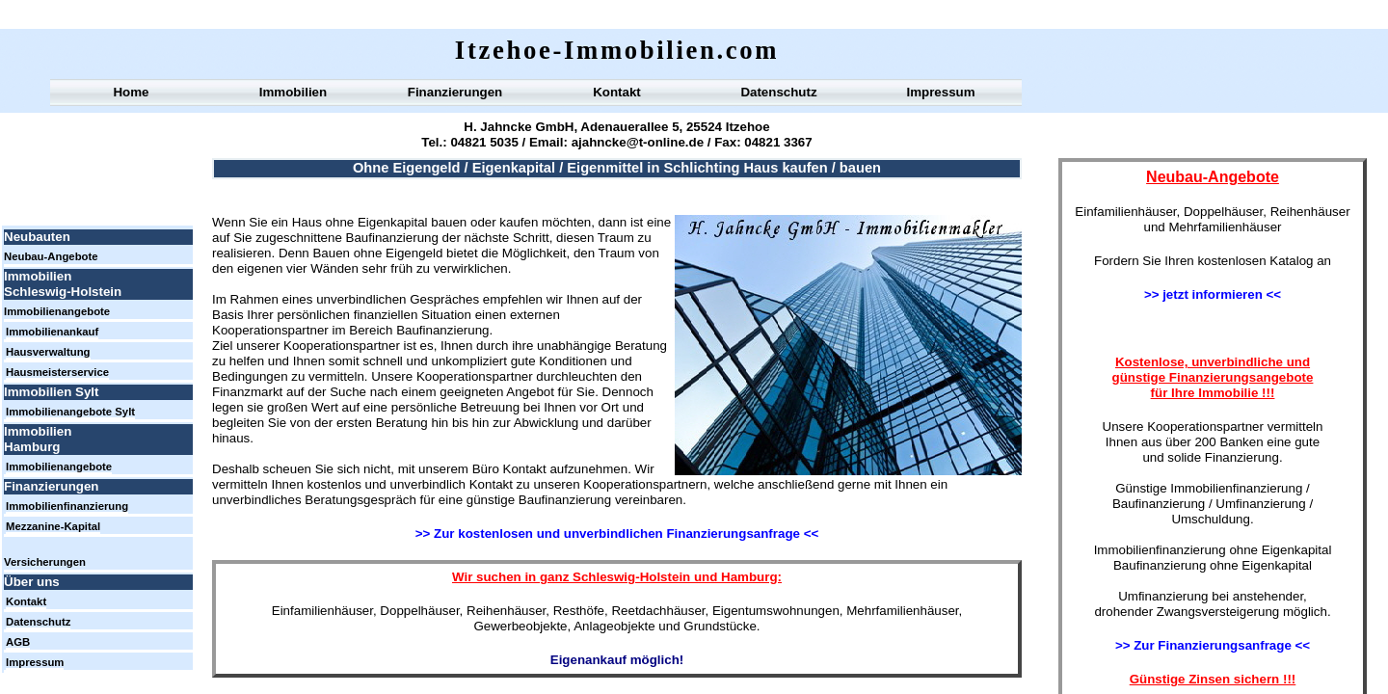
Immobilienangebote (57, 311)
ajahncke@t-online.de (636, 142)
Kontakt (617, 92)
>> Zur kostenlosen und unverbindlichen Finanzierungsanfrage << (616, 533)
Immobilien (293, 92)
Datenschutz (778, 92)
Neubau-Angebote (51, 256)
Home (130, 92)
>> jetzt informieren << (1212, 294)
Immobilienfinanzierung (67, 506)
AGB (18, 642)
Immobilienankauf (52, 331)
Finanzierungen (455, 92)
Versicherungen (45, 562)
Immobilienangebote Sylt (70, 411)
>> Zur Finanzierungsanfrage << (1212, 645)
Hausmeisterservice (57, 372)
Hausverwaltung (48, 352)
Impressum (940, 92)
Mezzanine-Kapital (53, 526)
